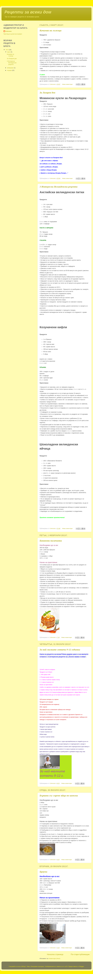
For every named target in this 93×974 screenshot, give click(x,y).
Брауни (43, 871)
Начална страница (55, 954)
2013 (7, 49)
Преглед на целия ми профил (13, 34)
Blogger (81, 966)
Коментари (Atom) (54, 958)
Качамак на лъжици (50, 30)
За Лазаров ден (47, 92)
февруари (10, 68)
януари (9, 70)
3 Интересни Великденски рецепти (59, 186)
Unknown (9, 31)
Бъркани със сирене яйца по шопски (59, 795)
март (9, 52)
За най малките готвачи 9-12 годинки (60, 649)
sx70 (66, 966)
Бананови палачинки (51, 540)
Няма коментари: (67, 84)
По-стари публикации (80, 954)
